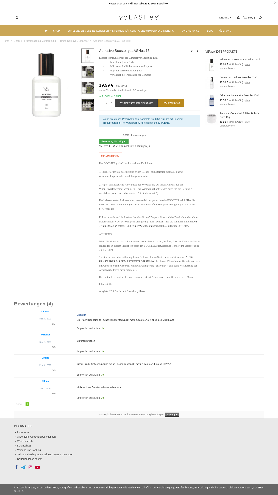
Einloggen (172, 414)
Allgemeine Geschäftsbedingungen (35, 437)
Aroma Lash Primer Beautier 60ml (238, 77)
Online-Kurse (190, 30)
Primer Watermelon (142, 225)
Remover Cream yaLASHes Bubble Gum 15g (239, 115)
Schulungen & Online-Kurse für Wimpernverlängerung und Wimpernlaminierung (121, 30)
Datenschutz (22, 446)
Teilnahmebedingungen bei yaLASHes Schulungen (43, 454)
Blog (210, 30)
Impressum (21, 432)
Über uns (225, 30)
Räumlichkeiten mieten (28, 459)
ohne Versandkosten (111, 90)
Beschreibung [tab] (110, 155)
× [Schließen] (275, 2)
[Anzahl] (106, 102)
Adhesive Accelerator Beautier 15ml (239, 95)
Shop (56, 30)
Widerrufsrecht (23, 441)
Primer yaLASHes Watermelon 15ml (240, 59)
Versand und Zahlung (27, 450)
